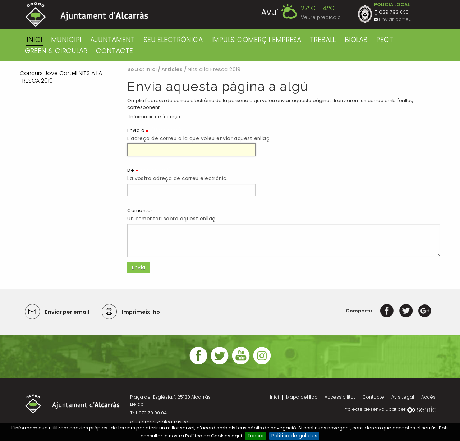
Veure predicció (321, 17)
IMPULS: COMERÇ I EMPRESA (256, 40)
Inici (34, 40)
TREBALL (323, 40)
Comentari (140, 210)
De (130, 170)
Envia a (135, 130)
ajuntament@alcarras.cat (160, 422)
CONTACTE (114, 51)
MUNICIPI (66, 40)
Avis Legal (402, 397)
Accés (428, 397)
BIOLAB (356, 40)
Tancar (255, 435)
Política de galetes (294, 435)
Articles (172, 69)
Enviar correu (395, 19)
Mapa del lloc (301, 397)
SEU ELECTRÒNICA (173, 40)
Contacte (373, 397)
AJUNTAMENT (112, 40)
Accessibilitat (340, 397)
